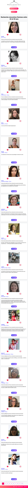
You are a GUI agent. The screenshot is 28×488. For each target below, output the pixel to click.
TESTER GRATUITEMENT (14, 8)
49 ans (7, 382)
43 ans (10, 181)
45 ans (6, 210)
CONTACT (25, 486)
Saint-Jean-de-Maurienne (5, 354)
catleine (2, 266)
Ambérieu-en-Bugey (4, 181)
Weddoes (3, 65)
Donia (2, 122)
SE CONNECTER (14, 11)
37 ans (6, 469)
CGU (16, 486)
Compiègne (3, 382)
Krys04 (2, 151)
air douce (3, 468)
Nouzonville (3, 296)
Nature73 (3, 353)
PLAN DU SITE (20, 486)
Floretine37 (3, 410)
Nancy (2, 66)
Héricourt (3, 469)
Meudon (2, 210)
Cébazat (2, 411)
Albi (2, 37)
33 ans (7, 296)
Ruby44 (2, 36)
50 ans (4, 37)
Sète (2, 440)
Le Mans (2, 152)
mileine (2, 295)
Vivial (2, 94)
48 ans (9, 267)
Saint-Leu (3, 123)
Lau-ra (2, 180)
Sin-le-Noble (3, 325)
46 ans (8, 95)
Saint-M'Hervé (3, 95)
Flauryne (2, 439)
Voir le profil (14, 47)
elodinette (3, 209)
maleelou (3, 324)
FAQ (14, 486)
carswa (2, 238)
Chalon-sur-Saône (4, 267)
